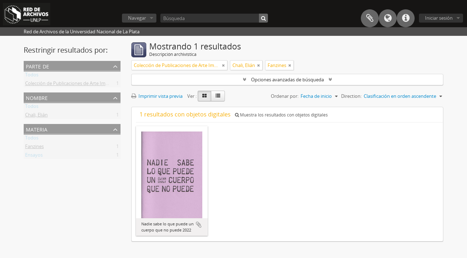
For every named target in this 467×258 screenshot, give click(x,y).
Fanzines (34, 147)
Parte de (37, 66)
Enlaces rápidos (406, 18)
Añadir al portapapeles (198, 224)
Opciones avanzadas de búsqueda (287, 79)
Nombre (37, 97)
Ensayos (34, 156)
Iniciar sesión (439, 18)
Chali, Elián (36, 116)
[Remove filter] (223, 65)
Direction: (351, 96)
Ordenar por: (284, 96)
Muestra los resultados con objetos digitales (281, 115)
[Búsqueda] (214, 18)
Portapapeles (370, 18)
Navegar (137, 18)
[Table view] (218, 96)
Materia (36, 129)
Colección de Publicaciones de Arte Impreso (71, 84)
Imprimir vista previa (157, 96)
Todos (31, 76)
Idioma (388, 18)
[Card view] (204, 96)
